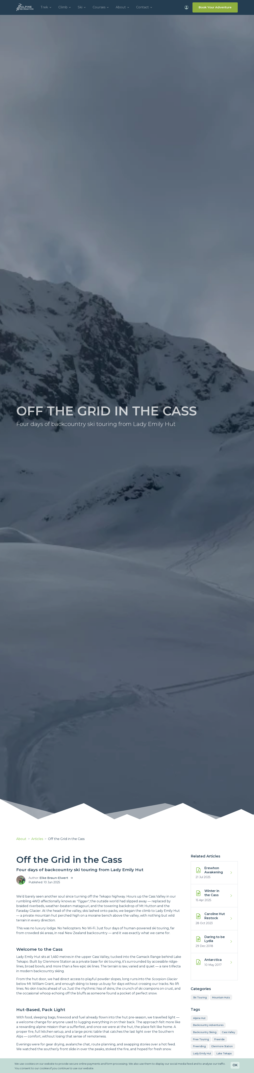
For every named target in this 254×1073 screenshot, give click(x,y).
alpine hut (199, 1018)
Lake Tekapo (224, 1053)
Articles (37, 839)
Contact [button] (142, 7)
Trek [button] (44, 7)
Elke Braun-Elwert (53, 878)
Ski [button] (80, 7)
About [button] (121, 7)
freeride (219, 1039)
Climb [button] (62, 7)
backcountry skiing (204, 1032)
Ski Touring (200, 997)
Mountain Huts (221, 997)
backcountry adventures (208, 1025)
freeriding (199, 1046)
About (21, 839)
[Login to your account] (186, 7)
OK (235, 1065)
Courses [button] (99, 7)
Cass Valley (228, 1032)
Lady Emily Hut (202, 1053)
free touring (201, 1039)
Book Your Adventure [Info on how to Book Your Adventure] (215, 7)
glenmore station (222, 1046)
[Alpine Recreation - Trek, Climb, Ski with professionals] (24, 7)
